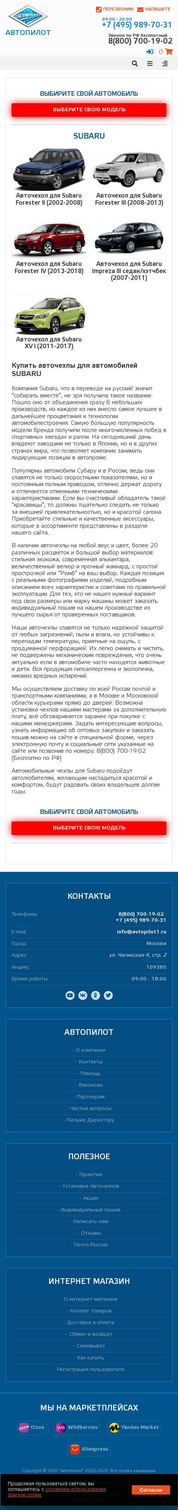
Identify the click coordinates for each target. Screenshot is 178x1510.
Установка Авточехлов (91, 1186)
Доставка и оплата (90, 1322)
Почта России (91, 1245)
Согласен (151, 1490)
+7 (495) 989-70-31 (141, 920)
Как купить (90, 1358)
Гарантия (90, 1174)
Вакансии (91, 1085)
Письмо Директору (90, 1120)
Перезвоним (114, 9)
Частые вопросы (90, 1108)
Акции (90, 1198)
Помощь (91, 1073)
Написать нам (90, 1221)
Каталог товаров (91, 1311)
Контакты (91, 1062)
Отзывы (91, 1233)
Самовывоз (91, 1346)
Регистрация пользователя (90, 1369)
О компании (91, 1050)
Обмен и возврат (90, 1334)
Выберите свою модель (89, 109)
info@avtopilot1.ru (141, 932)
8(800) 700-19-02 (141, 914)
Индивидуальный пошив (91, 1210)
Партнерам (91, 1097)
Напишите (154, 9)
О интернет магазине (91, 1299)
